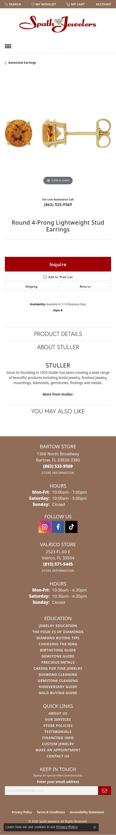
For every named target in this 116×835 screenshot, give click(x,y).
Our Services (58, 719)
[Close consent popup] (94, 827)
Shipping (31, 286)
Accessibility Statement (87, 812)
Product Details (58, 334)
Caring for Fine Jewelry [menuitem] (58, 668)
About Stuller (58, 347)
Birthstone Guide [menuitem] (58, 650)
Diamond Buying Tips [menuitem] (58, 638)
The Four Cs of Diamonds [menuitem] (58, 631)
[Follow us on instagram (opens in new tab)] (45, 527)
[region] (58, 133)
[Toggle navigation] (8, 46)
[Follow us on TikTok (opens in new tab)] (71, 527)
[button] (13, 4)
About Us (58, 713)
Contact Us (58, 756)
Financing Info (58, 737)
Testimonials (57, 731)
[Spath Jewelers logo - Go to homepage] (58, 23)
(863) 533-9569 (58, 204)
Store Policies (58, 725)
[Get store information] (58, 473)
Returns (85, 286)
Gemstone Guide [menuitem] (57, 656)
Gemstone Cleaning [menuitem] (58, 680)
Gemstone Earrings (22, 63)
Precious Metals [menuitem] (58, 662)
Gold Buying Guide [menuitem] (58, 692)
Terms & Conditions (51, 812)
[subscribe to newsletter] (104, 790)
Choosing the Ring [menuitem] (58, 644)
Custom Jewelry (58, 743)
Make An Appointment (58, 750)
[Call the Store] (58, 466)
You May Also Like (58, 411)
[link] (103, 4)
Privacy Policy (22, 812)
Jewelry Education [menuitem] (58, 625)
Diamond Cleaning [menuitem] (58, 674)
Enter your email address (58, 781)
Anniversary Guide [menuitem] (58, 686)
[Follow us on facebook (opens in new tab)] (58, 527)
